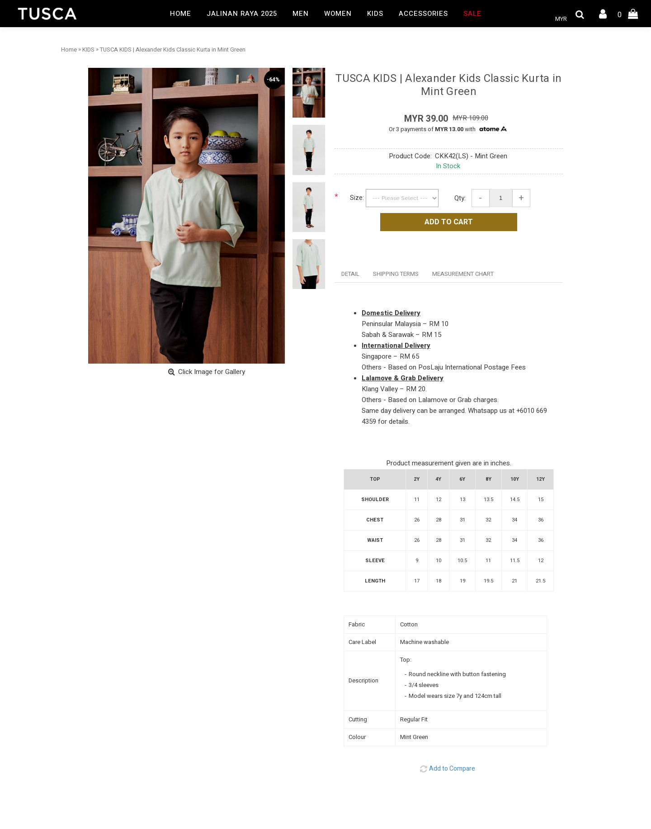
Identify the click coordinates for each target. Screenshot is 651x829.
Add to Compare (452, 768)
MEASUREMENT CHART (463, 274)
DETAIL (350, 274)
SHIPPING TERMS (396, 274)
